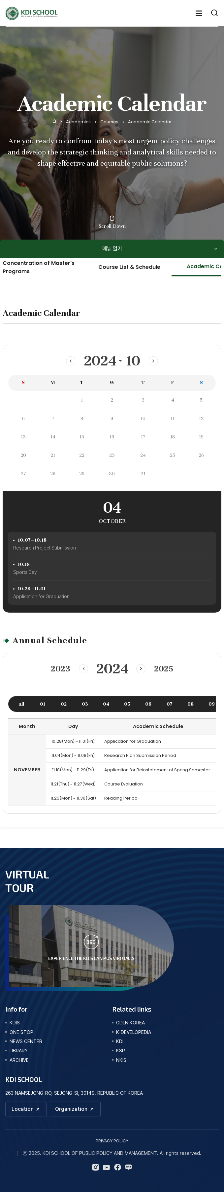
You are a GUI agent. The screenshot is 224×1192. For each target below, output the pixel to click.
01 (42, 704)
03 (85, 704)
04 (106, 704)
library (19, 1050)
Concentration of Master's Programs (39, 267)
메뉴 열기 (112, 248)
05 (127, 704)
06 (148, 704)
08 (190, 704)
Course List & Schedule (129, 267)
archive (19, 1060)
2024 (100, 361)
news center (26, 1041)
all (21, 704)
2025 (164, 668)
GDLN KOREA (130, 1022)
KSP (120, 1050)
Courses (109, 122)
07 (169, 704)
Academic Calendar (150, 122)
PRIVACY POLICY (112, 1140)
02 (64, 704)
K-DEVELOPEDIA (133, 1032)
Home (54, 121)
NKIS (121, 1060)
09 (211, 704)
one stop (21, 1032)
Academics (78, 122)
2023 (60, 668)
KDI (119, 1041)
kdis (15, 1022)
